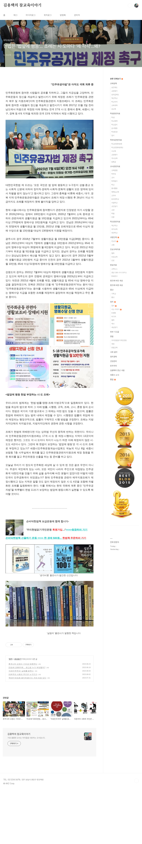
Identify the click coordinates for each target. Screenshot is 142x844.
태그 (15, 15)
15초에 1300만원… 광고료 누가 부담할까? (26, 717)
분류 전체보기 (116, 79)
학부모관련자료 (116, 140)
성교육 (113, 109)
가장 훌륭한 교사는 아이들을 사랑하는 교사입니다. (26, 788)
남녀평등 (114, 128)
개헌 (112, 344)
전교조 (114, 241)
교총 (112, 245)
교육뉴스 (114, 269)
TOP (136, 830)
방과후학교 (115, 199)
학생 (112, 117)
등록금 (113, 162)
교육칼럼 (114, 170)
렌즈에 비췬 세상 (116, 285)
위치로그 (48, 15)
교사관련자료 (115, 166)
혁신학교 (114, 98)
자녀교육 (114, 158)
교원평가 (114, 91)
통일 (113, 379)
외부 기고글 (114, 332)
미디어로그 (31, 15)
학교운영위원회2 (117, 147)
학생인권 (114, 132)
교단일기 (114, 206)
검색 (130, 5)
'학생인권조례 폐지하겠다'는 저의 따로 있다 (27, 728)
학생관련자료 (115, 113)
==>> (76, 579)
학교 (112, 185)
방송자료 (113, 265)
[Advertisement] (49, 106)
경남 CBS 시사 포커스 (119, 273)
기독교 (113, 294)
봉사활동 (114, 188)
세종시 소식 (114, 375)
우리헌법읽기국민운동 (119, 340)
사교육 (113, 151)
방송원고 (114, 276)
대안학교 (114, 233)
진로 (112, 260)
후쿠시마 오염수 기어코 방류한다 (22, 714)
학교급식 (114, 125)
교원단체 (114, 237)
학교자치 (114, 102)
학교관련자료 (115, 222)
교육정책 (113, 83)
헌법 (111, 336)
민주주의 (113, 366)
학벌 (112, 214)
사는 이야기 (116, 309)
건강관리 (113, 361)
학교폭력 (114, 121)
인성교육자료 (115, 249)
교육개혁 (114, 105)
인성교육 (114, 257)
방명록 (63, 15)
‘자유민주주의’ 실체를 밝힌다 (21, 721)
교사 (112, 178)
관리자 (77, 15)
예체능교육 (115, 192)
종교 (111, 290)
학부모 (113, 174)
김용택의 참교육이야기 (22, 5)
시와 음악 (113, 352)
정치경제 (113, 357)
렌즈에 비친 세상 (116, 281)
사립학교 (114, 203)
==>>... (62, 587)
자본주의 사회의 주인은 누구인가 (22, 724)
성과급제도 (115, 95)
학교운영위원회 (116, 144)
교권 (112, 210)
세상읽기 (17, 709)
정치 (10, 709)
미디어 (113, 317)
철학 (112, 253)
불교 (112, 297)
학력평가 (114, 181)
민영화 (113, 313)
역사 (112, 324)
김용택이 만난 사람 (117, 370)
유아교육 (114, 229)
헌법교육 (114, 348)
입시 (112, 135)
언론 (112, 217)
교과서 (113, 196)
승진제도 (114, 87)
